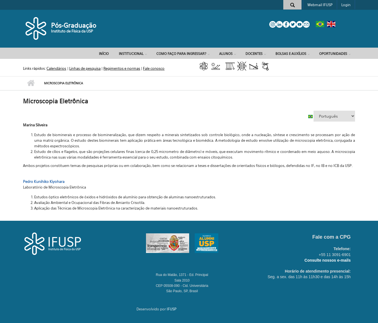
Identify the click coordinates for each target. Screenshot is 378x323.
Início (104, 54)
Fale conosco (153, 68)
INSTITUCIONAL (131, 54)
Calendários (56, 68)
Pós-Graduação (73, 25)
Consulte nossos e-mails (328, 260)
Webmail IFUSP (320, 5)
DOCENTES (254, 54)
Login (346, 5)
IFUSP (172, 309)
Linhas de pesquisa (85, 68)
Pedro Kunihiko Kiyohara (43, 181)
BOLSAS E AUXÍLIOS (290, 54)
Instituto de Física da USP (72, 31)
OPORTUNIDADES (333, 54)
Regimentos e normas (121, 68)
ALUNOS (226, 54)
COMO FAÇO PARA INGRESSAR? (181, 54)
